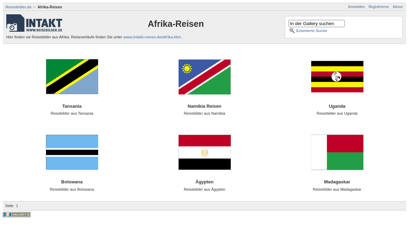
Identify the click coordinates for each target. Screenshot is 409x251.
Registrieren (379, 7)
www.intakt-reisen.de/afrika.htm (152, 37)
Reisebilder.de (19, 7)
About (398, 7)
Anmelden (356, 7)
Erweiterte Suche (311, 31)
